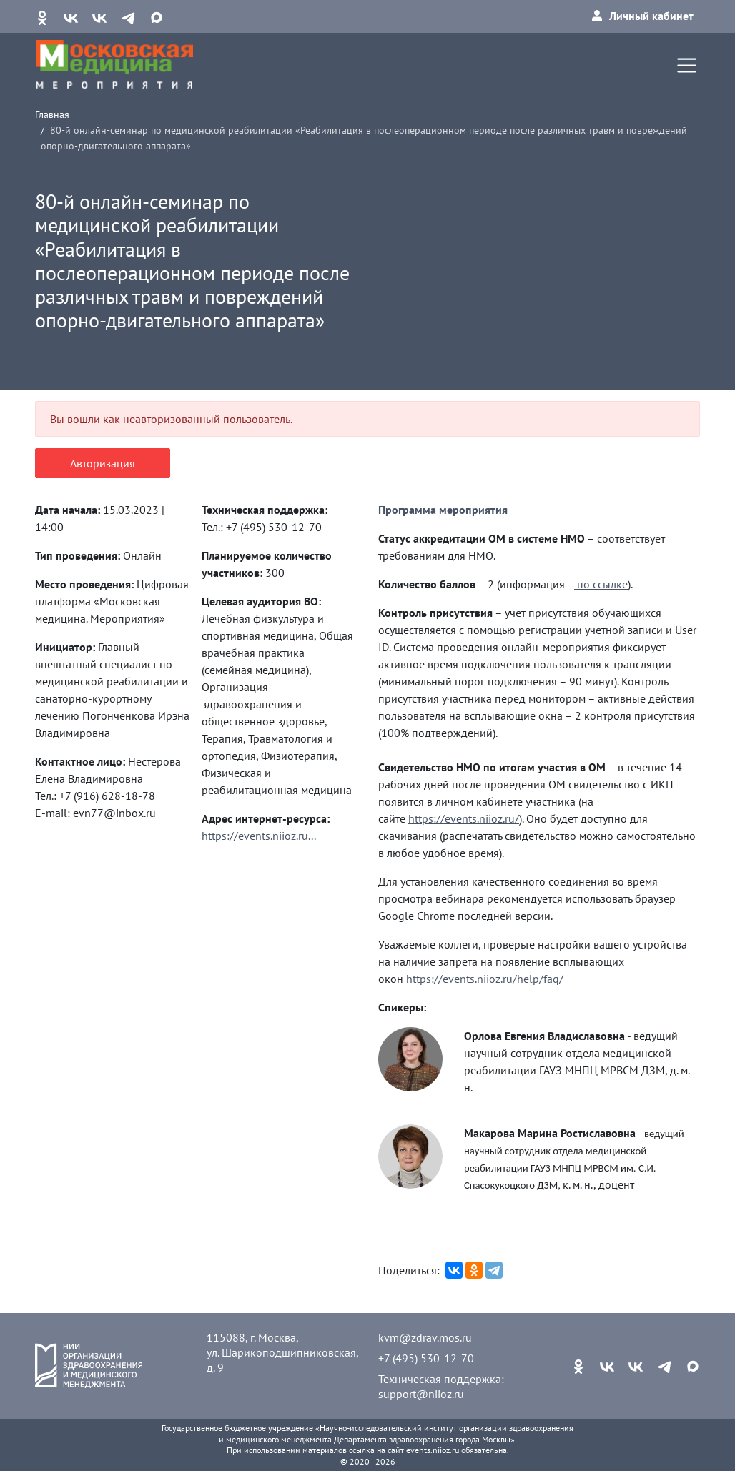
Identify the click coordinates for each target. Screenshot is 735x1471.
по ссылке (601, 584)
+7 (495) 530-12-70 (426, 1358)
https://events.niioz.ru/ (463, 818)
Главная (52, 114)
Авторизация (102, 463)
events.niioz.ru (432, 1450)
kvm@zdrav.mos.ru (425, 1337)
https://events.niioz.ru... (259, 835)
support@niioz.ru (421, 1394)
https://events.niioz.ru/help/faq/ (484, 978)
